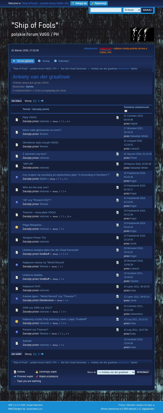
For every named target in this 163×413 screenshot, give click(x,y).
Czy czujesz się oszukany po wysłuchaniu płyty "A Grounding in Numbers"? (66, 174)
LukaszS (134, 148)
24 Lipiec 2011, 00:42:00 (137, 286)
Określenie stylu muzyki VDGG (40, 142)
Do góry (17, 354)
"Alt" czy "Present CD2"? (37, 200)
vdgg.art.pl (105, 48)
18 (68, 216)
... (66, 121)
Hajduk (133, 123)
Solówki (27, 340)
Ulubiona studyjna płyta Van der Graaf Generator (51, 249)
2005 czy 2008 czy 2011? (37, 307)
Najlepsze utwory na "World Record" (43, 262)
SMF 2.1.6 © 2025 (16, 405)
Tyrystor (134, 281)
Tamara (43, 203)
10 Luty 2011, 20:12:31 (136, 319)
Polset (133, 158)
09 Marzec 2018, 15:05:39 (137, 164)
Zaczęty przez (40, 109)
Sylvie (134, 68)
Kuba (133, 290)
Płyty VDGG (30, 117)
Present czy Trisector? (35, 329)
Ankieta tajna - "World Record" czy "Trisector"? (49, 296)
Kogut (133, 181)
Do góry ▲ (150, 405)
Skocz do (91, 372)
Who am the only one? (36, 187)
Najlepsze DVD (31, 286)
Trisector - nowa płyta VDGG (39, 212)
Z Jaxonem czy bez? (34, 153)
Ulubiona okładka (33, 275)
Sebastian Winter (139, 136)
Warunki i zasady (135, 405)
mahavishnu (136, 314)
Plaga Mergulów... (33, 224)
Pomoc (121, 405)
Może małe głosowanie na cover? (42, 130)
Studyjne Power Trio (34, 237)
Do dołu (17, 101)
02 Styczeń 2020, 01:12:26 (138, 154)
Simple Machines (35, 405)
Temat (26, 109)
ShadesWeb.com (34, 409)
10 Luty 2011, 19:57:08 (136, 329)
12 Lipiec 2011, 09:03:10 (137, 296)
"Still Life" (28, 163)
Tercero (43, 133)
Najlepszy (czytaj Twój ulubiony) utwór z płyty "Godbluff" (55, 319)
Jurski (133, 243)
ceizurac (44, 121)
